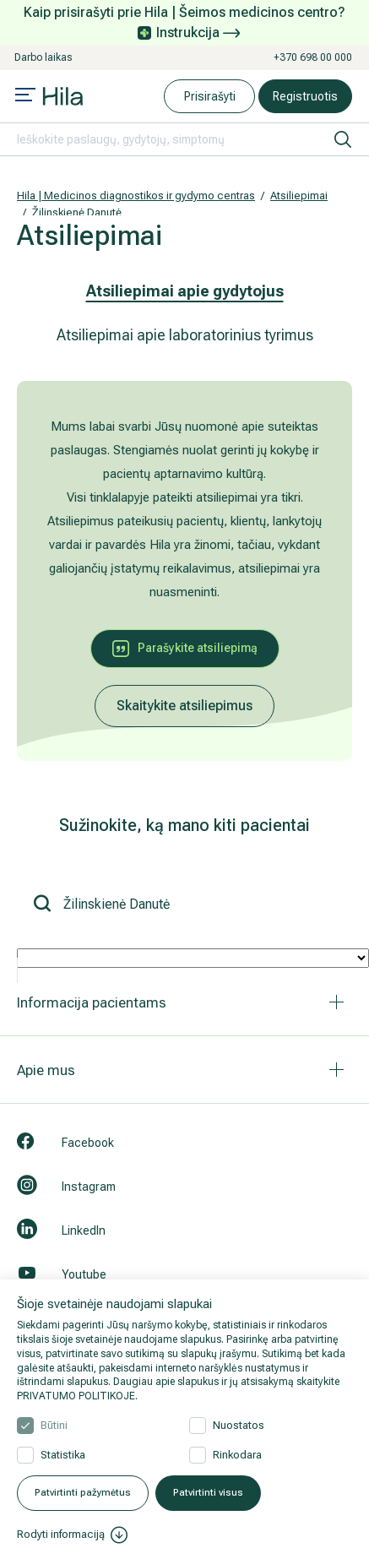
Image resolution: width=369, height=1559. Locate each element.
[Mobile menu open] (25, 96)
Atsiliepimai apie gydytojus (185, 291)
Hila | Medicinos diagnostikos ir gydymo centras (136, 195)
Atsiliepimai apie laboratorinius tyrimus (185, 335)
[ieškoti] (343, 139)
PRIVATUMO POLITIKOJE (76, 1396)
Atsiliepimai (299, 195)
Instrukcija (198, 32)
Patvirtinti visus (208, 1492)
